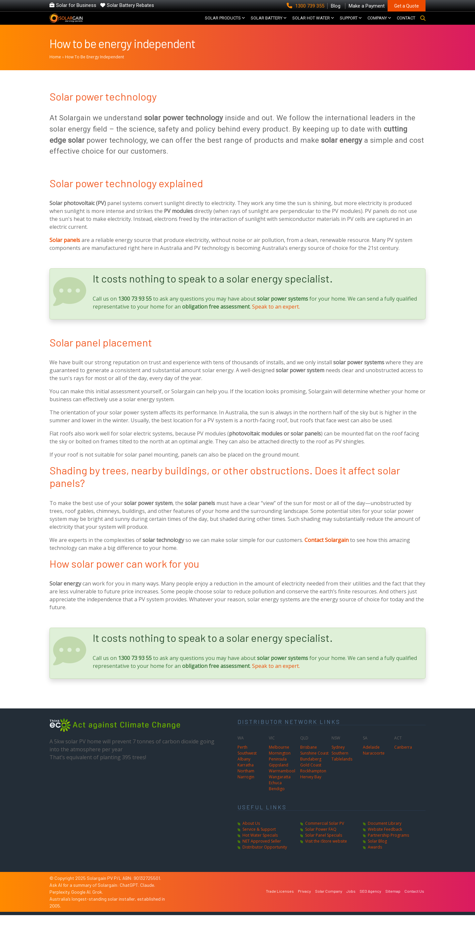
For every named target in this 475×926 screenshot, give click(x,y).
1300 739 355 (306, 6)
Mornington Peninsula (280, 767)
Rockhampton (313, 782)
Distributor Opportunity (264, 858)
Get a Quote (406, 6)
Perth (242, 758)
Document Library (384, 834)
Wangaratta (280, 788)
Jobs (351, 902)
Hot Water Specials (260, 846)
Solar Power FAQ (320, 840)
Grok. (97, 903)
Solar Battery (266, 23)
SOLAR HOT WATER (311, 23)
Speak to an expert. (276, 317)
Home (55, 68)
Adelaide (371, 758)
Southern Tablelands (342, 767)
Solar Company (328, 902)
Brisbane (308, 758)
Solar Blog (377, 852)
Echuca (275, 793)
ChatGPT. (130, 896)
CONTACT (406, 23)
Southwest (247, 764)
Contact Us (414, 902)
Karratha (246, 776)
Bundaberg (310, 770)
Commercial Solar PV (324, 834)
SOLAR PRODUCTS (223, 23)
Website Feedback (385, 840)
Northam (246, 782)
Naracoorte (374, 764)
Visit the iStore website (326, 852)
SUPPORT (349, 23)
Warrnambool (282, 782)
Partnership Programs (388, 846)
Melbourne (279, 758)
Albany (244, 770)
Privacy (304, 902)
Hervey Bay (310, 788)
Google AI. (81, 903)
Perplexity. (60, 903)
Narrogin (246, 788)
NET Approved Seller (261, 852)
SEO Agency (370, 902)
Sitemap (392, 902)
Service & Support (259, 840)
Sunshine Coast (314, 764)
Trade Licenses (280, 902)
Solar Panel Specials (323, 846)
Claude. (147, 896)
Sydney (338, 758)
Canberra (403, 758)
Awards (375, 858)
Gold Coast (310, 776)
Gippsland (278, 776)
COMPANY (377, 23)
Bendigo (277, 799)
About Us (251, 834)
